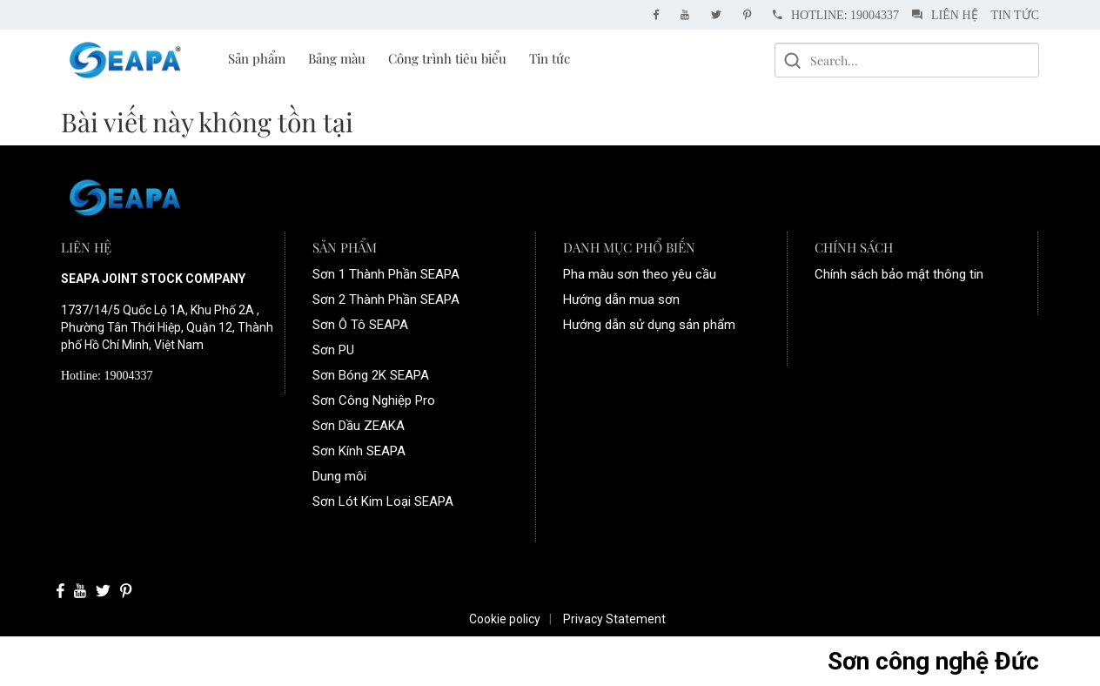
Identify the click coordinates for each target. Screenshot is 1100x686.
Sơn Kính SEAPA (359, 451)
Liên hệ (945, 15)
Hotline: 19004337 (836, 15)
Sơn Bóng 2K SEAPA (370, 375)
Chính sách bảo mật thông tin (899, 274)
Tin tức (1015, 15)
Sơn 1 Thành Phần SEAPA (385, 274)
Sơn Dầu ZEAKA (358, 426)
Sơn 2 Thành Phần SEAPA (385, 299)
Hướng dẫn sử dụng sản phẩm (649, 325)
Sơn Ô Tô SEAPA (360, 325)
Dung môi (339, 476)
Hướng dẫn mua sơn (621, 299)
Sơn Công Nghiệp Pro (373, 400)
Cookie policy (504, 619)
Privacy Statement (614, 619)
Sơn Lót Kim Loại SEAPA (382, 501)
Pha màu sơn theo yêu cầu (639, 274)
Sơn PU (333, 350)
